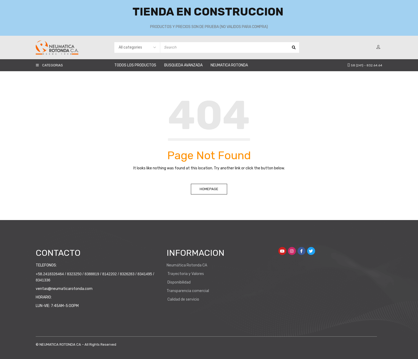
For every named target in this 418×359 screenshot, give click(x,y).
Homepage (209, 189)
